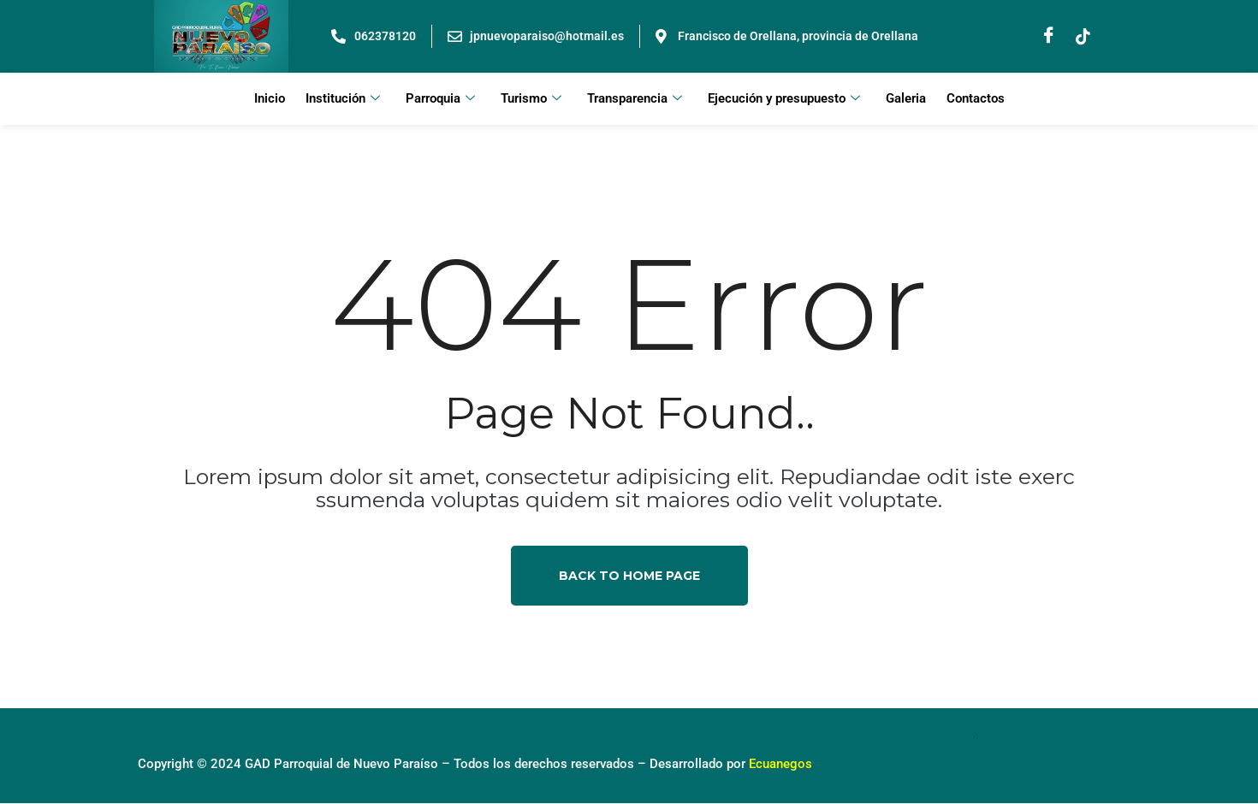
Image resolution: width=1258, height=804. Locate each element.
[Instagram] (1082, 37)
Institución (343, 99)
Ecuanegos (780, 764)
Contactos (975, 99)
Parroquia (440, 99)
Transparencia (634, 99)
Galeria (906, 99)
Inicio (269, 99)
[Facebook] (1048, 37)
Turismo (531, 99)
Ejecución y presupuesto (784, 99)
